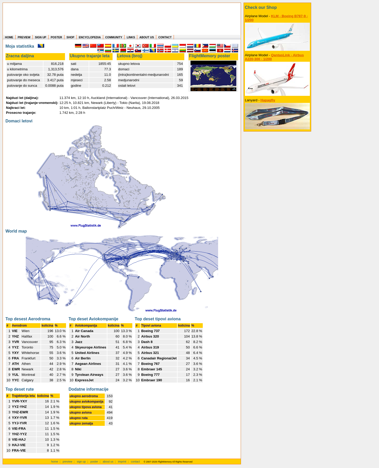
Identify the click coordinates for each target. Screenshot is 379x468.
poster (94, 461)
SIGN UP (40, 37)
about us (108, 461)
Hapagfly (267, 100)
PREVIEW (24, 37)
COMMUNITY (113, 37)
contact (135, 461)
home (54, 461)
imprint (122, 461)
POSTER (56, 37)
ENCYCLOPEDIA (90, 37)
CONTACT (165, 37)
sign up (81, 461)
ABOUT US (146, 37)
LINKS (131, 37)
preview (67, 461)
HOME (9, 37)
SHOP (70, 37)
